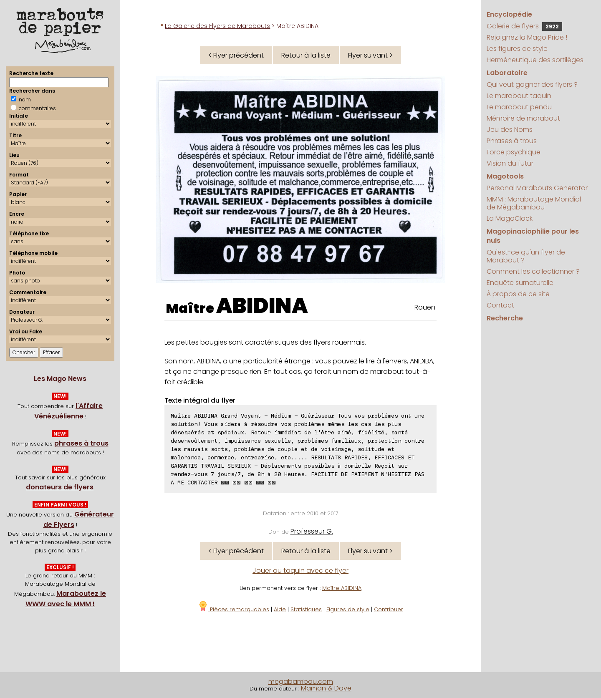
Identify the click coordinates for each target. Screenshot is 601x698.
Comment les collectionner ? (533, 271)
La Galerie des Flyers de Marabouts (217, 26)
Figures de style (347, 609)
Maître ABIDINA (341, 588)
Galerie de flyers (524, 26)
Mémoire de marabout (523, 118)
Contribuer (388, 609)
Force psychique (513, 152)
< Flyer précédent (236, 55)
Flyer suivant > (370, 55)
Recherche (505, 318)
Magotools (505, 176)
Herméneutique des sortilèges (535, 60)
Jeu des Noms (510, 129)
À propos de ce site (518, 294)
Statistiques (306, 609)
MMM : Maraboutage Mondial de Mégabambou (534, 203)
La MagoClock (510, 218)
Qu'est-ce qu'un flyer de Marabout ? (526, 256)
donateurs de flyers (59, 487)
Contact (500, 305)
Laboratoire (507, 73)
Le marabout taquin (519, 96)
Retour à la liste (306, 55)
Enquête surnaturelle (520, 282)
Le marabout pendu (519, 107)
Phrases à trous (512, 141)
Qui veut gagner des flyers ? (532, 84)
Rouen (424, 307)
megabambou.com (300, 681)
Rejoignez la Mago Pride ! (527, 37)
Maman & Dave (326, 688)
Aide (280, 609)
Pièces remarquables (233, 609)
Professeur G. (311, 531)
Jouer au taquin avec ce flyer (300, 570)
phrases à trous (81, 443)
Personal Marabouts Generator (537, 188)
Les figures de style (517, 48)
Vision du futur (510, 163)
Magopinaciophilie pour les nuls (533, 236)
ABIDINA (262, 305)
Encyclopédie (509, 14)
